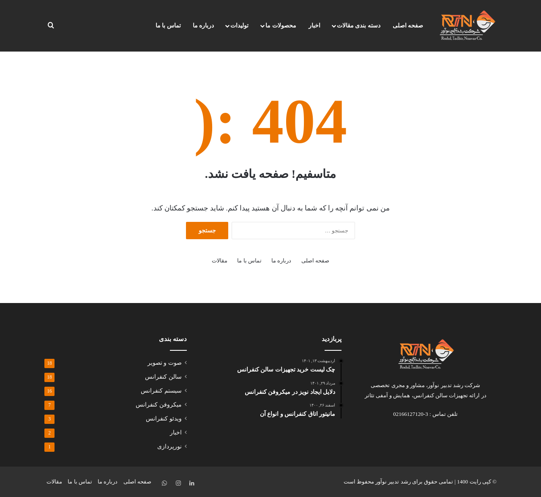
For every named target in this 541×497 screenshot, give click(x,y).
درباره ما (203, 25)
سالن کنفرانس (163, 377)
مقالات (219, 260)
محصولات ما (280, 25)
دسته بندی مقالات (358, 25)
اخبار (314, 25)
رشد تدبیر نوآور (393, 481)
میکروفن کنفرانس (158, 404)
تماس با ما (168, 25)
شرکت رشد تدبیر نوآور (454, 385)
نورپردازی (169, 446)
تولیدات (239, 25)
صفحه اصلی (408, 25)
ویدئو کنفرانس (163, 418)
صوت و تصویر (165, 363)
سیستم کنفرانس (161, 391)
